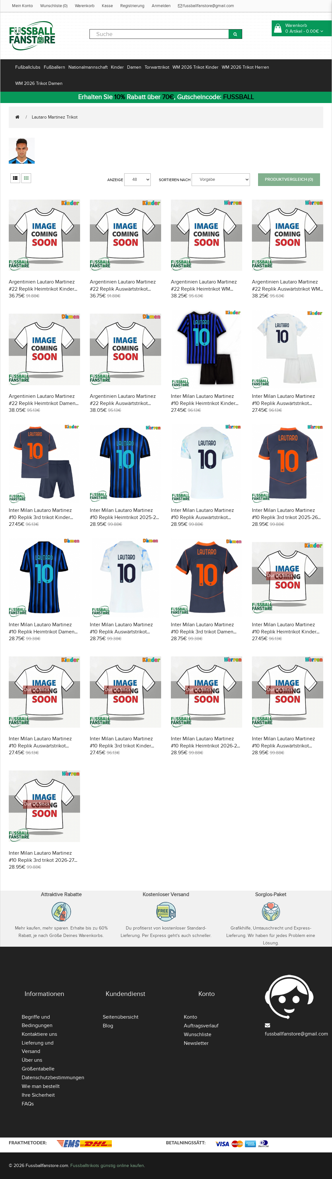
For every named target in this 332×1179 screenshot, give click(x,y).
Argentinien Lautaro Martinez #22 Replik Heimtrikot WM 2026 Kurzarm (204, 289)
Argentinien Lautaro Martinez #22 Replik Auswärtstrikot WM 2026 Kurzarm (286, 289)
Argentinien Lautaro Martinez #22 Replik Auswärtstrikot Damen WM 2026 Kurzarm (123, 403)
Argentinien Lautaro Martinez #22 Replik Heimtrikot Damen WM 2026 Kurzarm (42, 403)
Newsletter (196, 1043)
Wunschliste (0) (53, 5)
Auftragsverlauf (201, 1026)
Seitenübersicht (120, 1017)
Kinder (117, 67)
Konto (190, 1017)
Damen (134, 67)
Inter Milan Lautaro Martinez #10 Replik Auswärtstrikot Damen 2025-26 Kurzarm (121, 631)
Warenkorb (84, 5)
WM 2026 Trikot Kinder (195, 67)
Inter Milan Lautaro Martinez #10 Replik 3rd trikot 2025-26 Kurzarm (285, 517)
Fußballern (54, 67)
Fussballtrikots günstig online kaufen (107, 1165)
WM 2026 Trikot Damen (39, 83)
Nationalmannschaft (88, 67)
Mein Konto (22, 5)
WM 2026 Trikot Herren (245, 67)
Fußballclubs (28, 67)
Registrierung (132, 5)
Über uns (32, 1060)
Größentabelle (38, 1069)
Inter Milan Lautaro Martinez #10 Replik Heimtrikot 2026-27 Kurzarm (205, 745)
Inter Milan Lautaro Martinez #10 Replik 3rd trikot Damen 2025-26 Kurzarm (202, 631)
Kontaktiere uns (39, 1034)
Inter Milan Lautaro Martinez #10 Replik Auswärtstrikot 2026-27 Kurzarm (283, 745)
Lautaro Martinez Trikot (54, 117)
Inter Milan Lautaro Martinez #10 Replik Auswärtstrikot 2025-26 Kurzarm (202, 517)
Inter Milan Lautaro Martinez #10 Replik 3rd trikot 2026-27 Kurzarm (41, 860)
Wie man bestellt (41, 1086)
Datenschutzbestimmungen (53, 1077)
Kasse (107, 5)
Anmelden (161, 5)
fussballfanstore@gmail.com (206, 5)
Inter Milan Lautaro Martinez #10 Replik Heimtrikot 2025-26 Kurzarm (124, 517)
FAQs (28, 1104)
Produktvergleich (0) (289, 179)
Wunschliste (197, 1034)
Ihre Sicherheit (38, 1095)
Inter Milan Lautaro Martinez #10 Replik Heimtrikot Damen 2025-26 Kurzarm (42, 631)
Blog (108, 1026)
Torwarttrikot (157, 67)
